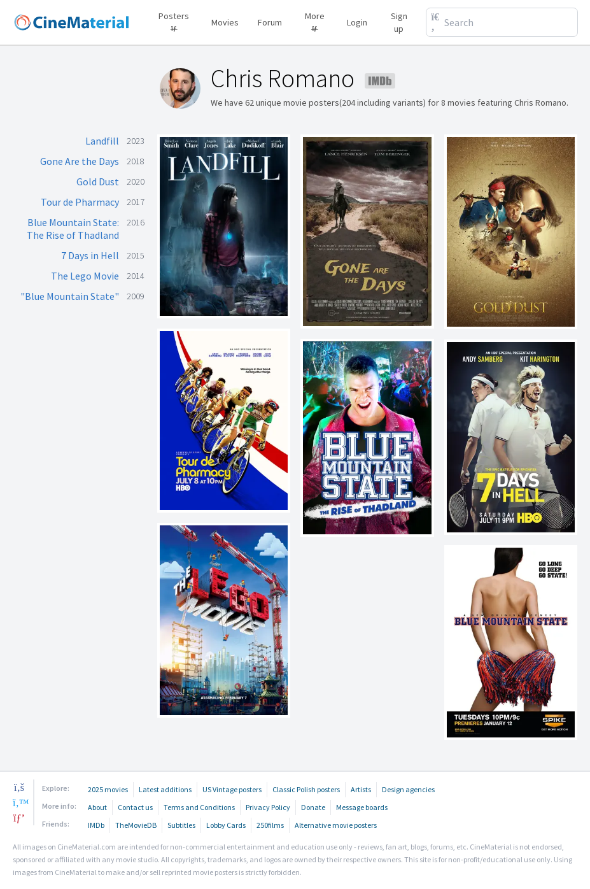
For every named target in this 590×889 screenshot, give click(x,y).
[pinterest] (19, 817)
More (315, 20)
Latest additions (165, 789)
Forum (270, 22)
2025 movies (108, 789)
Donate (313, 807)
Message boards (362, 807)
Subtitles (181, 825)
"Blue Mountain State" (69, 296)
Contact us (135, 807)
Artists (361, 789)
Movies (225, 22)
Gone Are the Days (79, 161)
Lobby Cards (226, 825)
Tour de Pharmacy (80, 202)
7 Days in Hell (90, 255)
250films (270, 825)
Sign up (399, 22)
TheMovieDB (136, 825)
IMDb (96, 825)
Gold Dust (97, 181)
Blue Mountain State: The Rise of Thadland (73, 228)
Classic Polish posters (306, 789)
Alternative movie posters (336, 825)
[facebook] (19, 787)
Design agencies (408, 789)
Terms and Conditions (199, 807)
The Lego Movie (85, 275)
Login (357, 22)
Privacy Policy (268, 807)
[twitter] (19, 802)
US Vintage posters (232, 789)
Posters (173, 20)
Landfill (102, 140)
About (97, 807)
